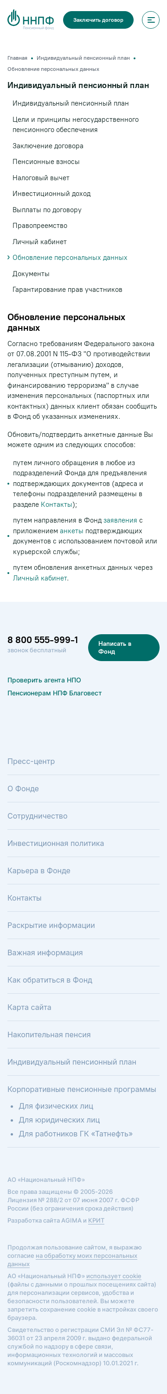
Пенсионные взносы (46, 162)
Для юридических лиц (59, 1119)
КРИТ (96, 1220)
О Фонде (23, 788)
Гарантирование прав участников (67, 289)
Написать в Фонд (114, 648)
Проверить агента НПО (44, 680)
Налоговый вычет (41, 178)
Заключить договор (98, 20)
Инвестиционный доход (51, 193)
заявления (120, 520)
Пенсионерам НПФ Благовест (54, 693)
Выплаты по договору (47, 210)
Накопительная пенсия (49, 1034)
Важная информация (45, 952)
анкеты (72, 531)
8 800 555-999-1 (42, 639)
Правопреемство (40, 225)
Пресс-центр (31, 761)
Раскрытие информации (51, 925)
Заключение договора (48, 146)
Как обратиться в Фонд (49, 979)
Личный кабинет (40, 578)
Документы (31, 274)
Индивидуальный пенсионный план (71, 103)
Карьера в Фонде (39, 870)
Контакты (56, 504)
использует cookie (113, 1276)
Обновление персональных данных (70, 257)
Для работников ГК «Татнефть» (76, 1133)
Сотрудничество (37, 815)
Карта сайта (29, 1007)
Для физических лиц (56, 1105)
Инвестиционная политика (55, 843)
